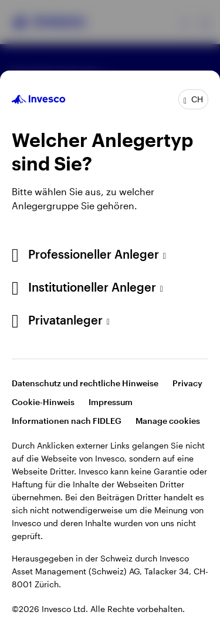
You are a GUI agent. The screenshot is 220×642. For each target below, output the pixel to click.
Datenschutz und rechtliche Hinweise (85, 383)
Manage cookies (168, 420)
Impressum (111, 402)
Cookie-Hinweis (43, 402)
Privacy (187, 383)
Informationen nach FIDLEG (66, 421)
